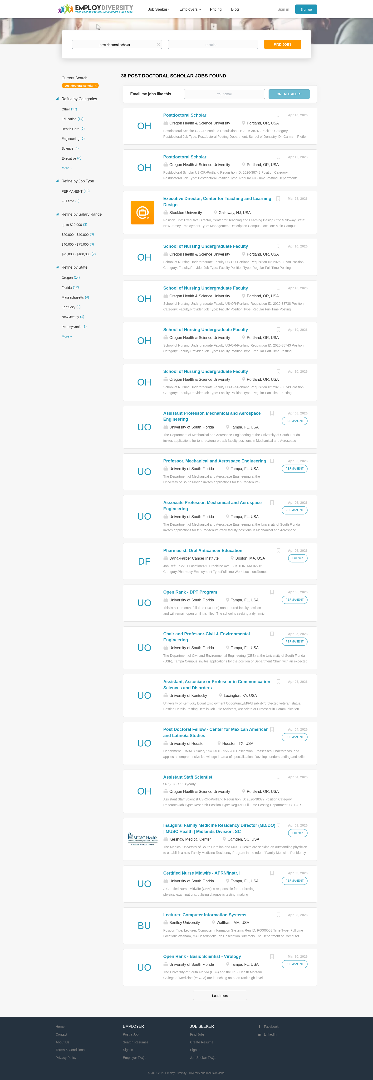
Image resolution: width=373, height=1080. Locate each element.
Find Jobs (283, 44)
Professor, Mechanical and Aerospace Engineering (214, 461)
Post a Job (131, 1034)
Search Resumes (135, 1042)
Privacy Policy (66, 1058)
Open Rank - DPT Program (190, 592)
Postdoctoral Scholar (184, 115)
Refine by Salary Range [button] (81, 214)
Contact (61, 1034)
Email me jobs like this (150, 94)
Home (60, 1026)
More (65, 168)
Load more (220, 996)
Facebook (271, 1026)
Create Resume (201, 1042)
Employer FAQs (134, 1058)
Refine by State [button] (74, 267)
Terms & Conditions (70, 1050)
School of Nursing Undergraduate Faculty (205, 246)
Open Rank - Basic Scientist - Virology (202, 956)
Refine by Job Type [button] (77, 181)
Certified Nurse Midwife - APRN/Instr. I (201, 873)
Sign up (306, 9)
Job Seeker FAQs (203, 1058)
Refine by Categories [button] (78, 99)
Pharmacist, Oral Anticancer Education (202, 550)
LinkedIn (270, 1034)
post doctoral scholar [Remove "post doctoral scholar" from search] (78, 85)
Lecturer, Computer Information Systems (204, 915)
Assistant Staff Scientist (187, 777)
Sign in (283, 9)
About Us (62, 1042)
